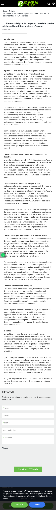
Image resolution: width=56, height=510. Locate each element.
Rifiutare (37, 505)
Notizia (12, 11)
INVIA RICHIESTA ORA (28, 469)
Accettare (19, 505)
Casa (5, 11)
